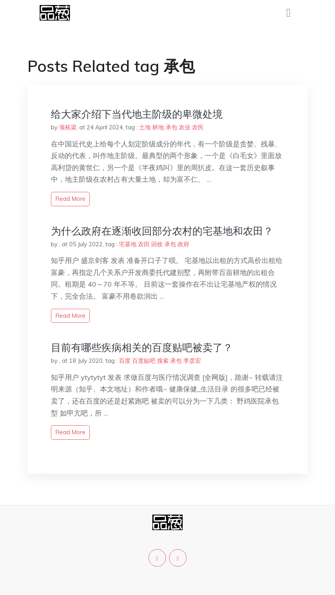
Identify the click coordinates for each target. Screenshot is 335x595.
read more (70, 198)
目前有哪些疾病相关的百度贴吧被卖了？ (142, 347)
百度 (125, 360)
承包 (171, 127)
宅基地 (127, 244)
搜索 (163, 360)
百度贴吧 (143, 360)
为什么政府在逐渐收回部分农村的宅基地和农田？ (162, 230)
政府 (183, 244)
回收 (157, 244)
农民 (198, 127)
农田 (144, 244)
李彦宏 (192, 360)
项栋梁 (68, 127)
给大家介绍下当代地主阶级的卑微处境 (137, 114)
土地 (145, 127)
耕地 (158, 127)
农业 (184, 127)
